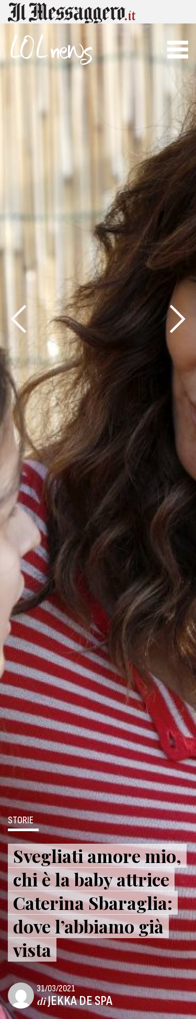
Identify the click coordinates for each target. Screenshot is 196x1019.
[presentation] (18, 319)
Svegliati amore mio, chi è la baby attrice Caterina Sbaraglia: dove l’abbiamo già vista (97, 903)
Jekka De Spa (80, 1001)
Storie (20, 820)
